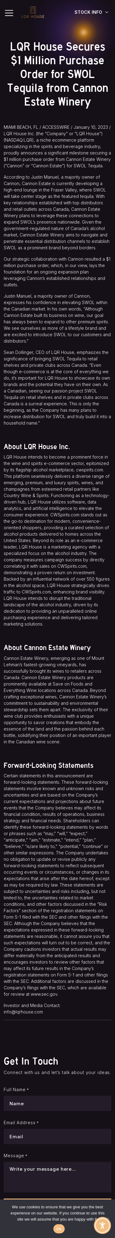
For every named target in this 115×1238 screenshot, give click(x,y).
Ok (59, 1229)
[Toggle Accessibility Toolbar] (102, 1225)
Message (16, 1155)
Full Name (16, 1089)
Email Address (21, 1122)
